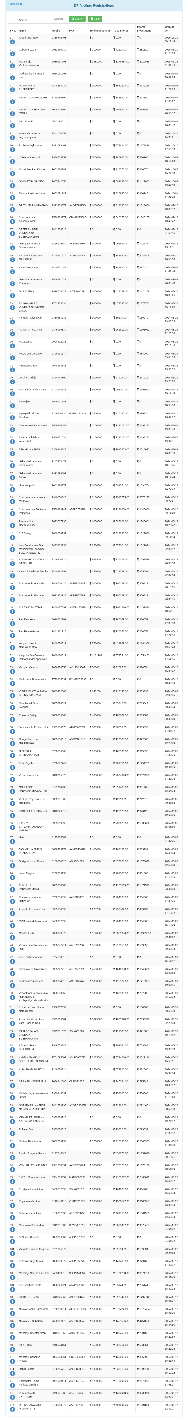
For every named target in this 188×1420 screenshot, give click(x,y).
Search (77, 18)
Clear (95, 18)
